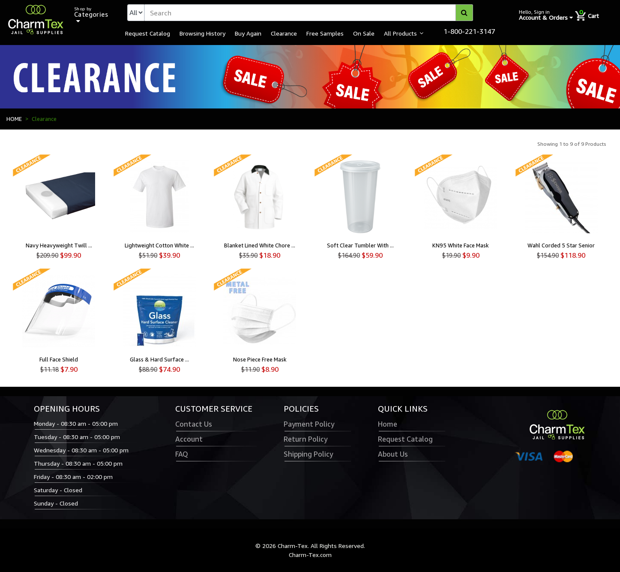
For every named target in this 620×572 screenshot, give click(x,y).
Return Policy (305, 439)
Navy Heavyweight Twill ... (59, 245)
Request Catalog (147, 33)
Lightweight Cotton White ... (159, 245)
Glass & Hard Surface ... (159, 359)
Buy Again (248, 33)
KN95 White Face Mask (460, 245)
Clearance (284, 33)
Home (387, 424)
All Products (400, 33)
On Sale (363, 33)
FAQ (181, 454)
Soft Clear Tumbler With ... (360, 245)
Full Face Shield (58, 359)
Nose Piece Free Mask (260, 359)
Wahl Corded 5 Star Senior (561, 245)
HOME (14, 118)
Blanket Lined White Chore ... (259, 245)
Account (189, 439)
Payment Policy (309, 424)
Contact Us (193, 424)
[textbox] (308, 12)
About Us (393, 454)
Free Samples (325, 33)
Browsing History (202, 33)
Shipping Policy (308, 454)
